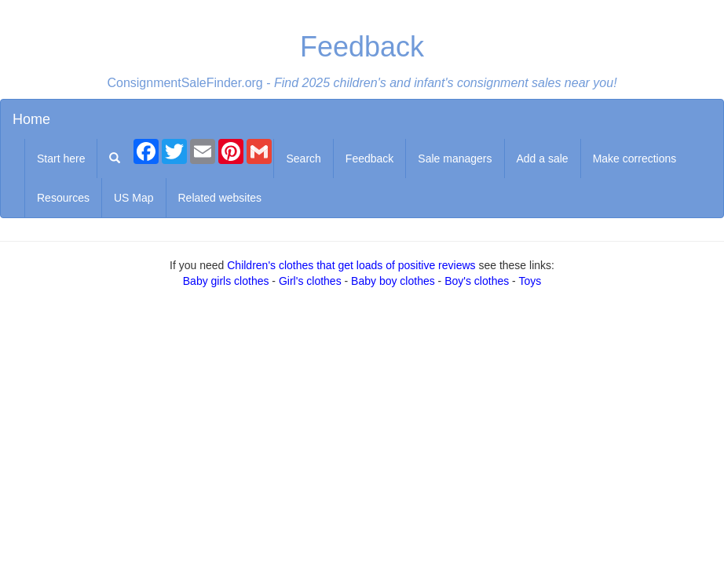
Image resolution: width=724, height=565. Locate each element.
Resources (63, 197)
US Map (134, 197)
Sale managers (455, 158)
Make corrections (635, 158)
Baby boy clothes (393, 281)
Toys (529, 281)
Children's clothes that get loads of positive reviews (351, 265)
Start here (61, 158)
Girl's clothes (310, 281)
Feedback (369, 158)
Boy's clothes (476, 281)
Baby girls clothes (226, 281)
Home (31, 119)
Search (303, 158)
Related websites (220, 197)
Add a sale (543, 158)
